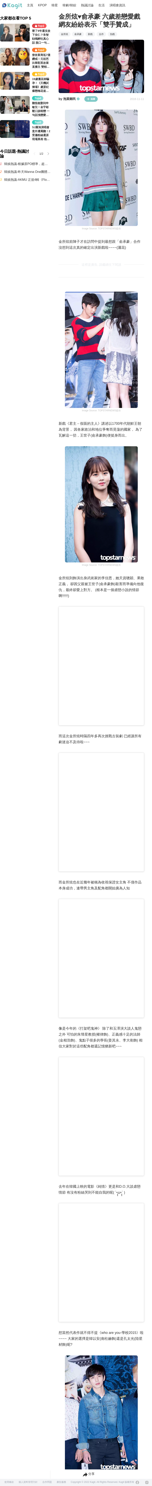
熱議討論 (87, 5)
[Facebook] (137, 1482)
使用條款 (9, 1482)
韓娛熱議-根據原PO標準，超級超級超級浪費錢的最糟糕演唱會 (27, 164)
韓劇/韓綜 (69, 5)
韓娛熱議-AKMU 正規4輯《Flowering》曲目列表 (27, 179)
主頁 (30, 5)
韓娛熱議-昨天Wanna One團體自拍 (27, 171)
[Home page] (12, 6)
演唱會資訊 (117, 5)
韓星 (54, 5)
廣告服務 (61, 1482)
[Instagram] (147, 1482)
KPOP (42, 5)
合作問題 (47, 1482)
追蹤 (91, 99)
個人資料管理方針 (28, 1482)
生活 (101, 5)
